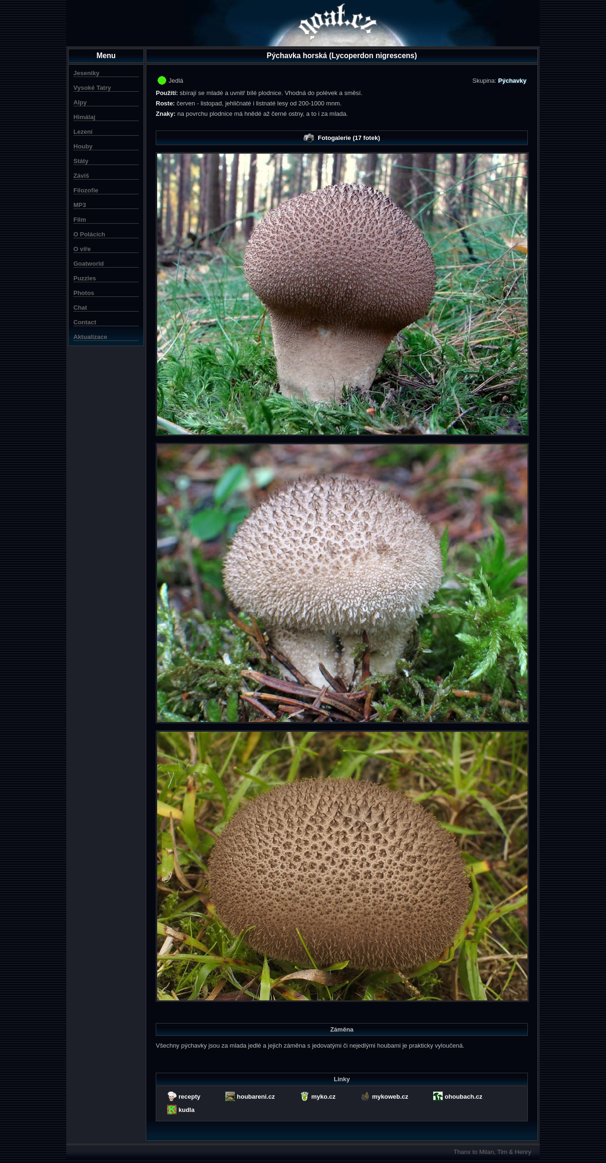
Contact (84, 322)
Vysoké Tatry (92, 87)
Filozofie (85, 190)
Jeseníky (86, 73)
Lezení (82, 131)
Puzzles (84, 278)
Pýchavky (512, 80)
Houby (82, 146)
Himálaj (84, 117)
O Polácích (89, 234)
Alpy (80, 102)
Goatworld (88, 263)
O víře (82, 248)
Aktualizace (90, 336)
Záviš (81, 175)
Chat (80, 307)
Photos (83, 292)
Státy (81, 161)
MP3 (79, 204)
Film (79, 219)
